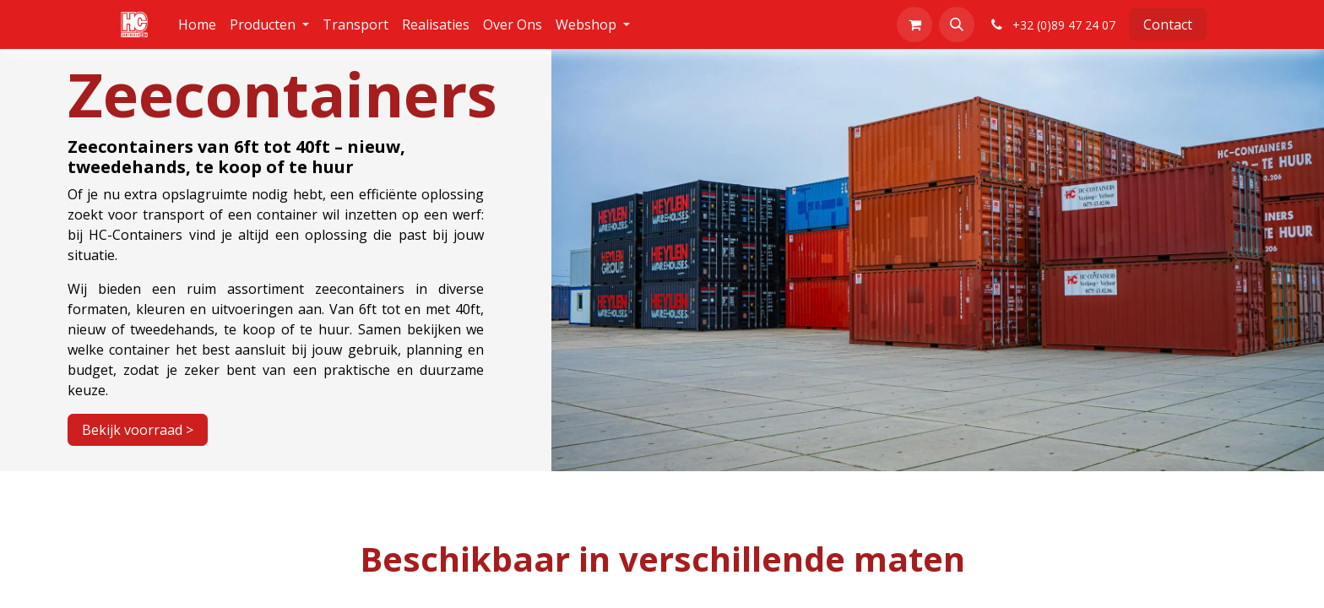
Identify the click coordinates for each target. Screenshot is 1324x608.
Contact (1167, 24)
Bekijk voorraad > (137, 430)
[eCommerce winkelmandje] (914, 24)
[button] (956, 24)
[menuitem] (197, 24)
